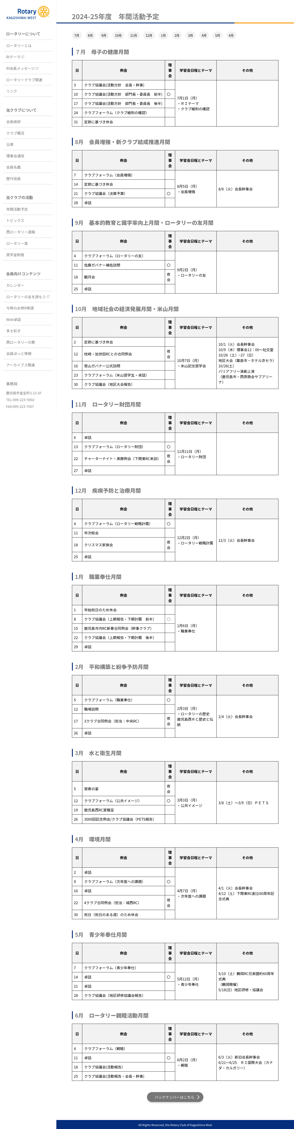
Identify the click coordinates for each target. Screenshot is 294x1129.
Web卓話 (13, 319)
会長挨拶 (13, 121)
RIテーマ (13, 56)
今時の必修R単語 (20, 308)
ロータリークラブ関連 (24, 79)
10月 (118, 35)
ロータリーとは (19, 45)
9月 (103, 35)
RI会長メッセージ (20, 68)
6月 (231, 35)
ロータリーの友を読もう (26, 296)
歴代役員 (13, 178)
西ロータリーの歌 (20, 342)
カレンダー (15, 285)
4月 (204, 35)
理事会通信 (15, 155)
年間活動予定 (17, 209)
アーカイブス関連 (20, 365)
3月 (190, 35)
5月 (217, 35)
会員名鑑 (13, 167)
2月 (177, 35)
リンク (11, 91)
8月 (90, 35)
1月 (163, 35)
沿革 (10, 144)
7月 (76, 35)
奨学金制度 (15, 254)
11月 (133, 35)
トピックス (15, 220)
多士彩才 (13, 330)
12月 (149, 35)
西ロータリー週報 (20, 232)
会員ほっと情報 (19, 353)
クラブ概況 (15, 133)
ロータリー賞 (17, 243)
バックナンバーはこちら (174, 1097)
